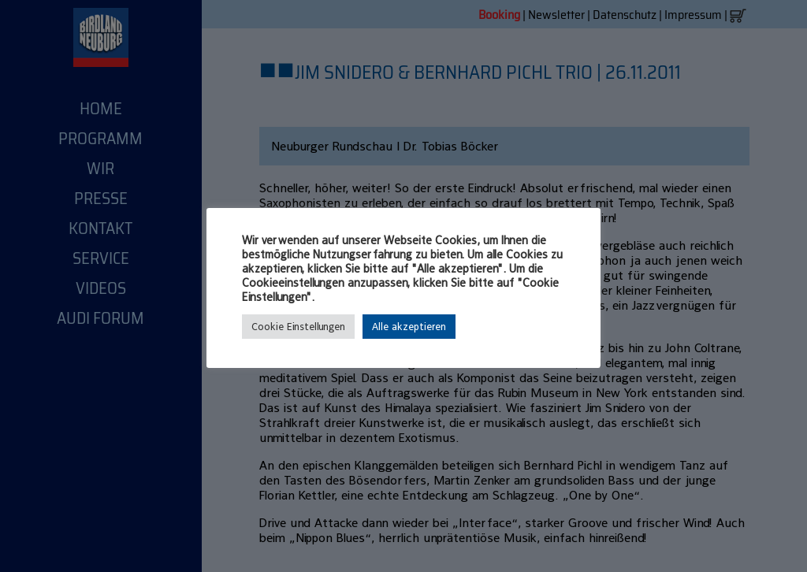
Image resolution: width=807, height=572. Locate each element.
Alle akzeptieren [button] (409, 326)
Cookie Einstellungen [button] (298, 326)
